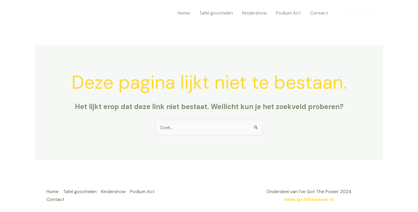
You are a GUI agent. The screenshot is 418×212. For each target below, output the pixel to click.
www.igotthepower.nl (309, 199)
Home (184, 13)
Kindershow (254, 13)
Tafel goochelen (216, 13)
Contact (319, 13)
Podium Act (288, 13)
